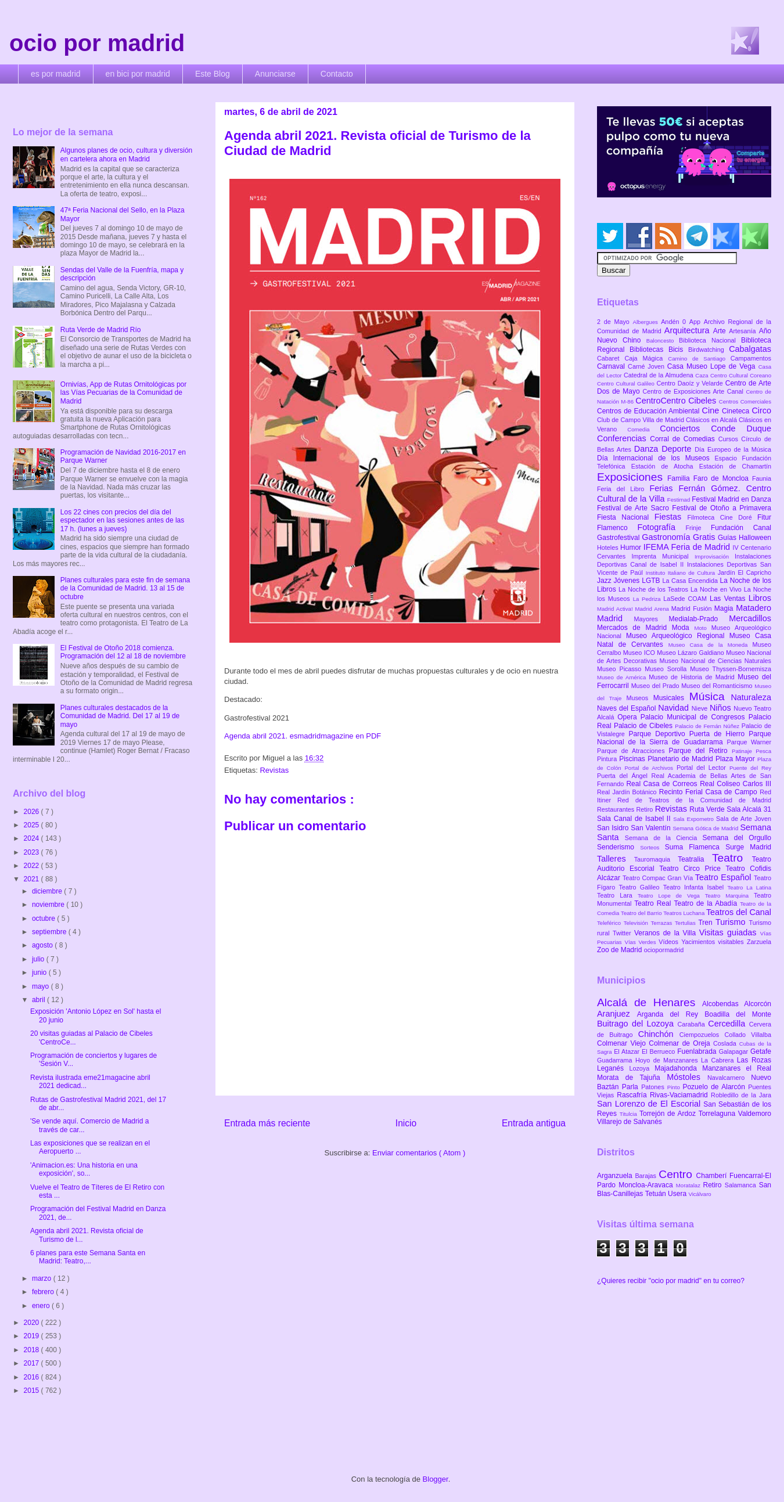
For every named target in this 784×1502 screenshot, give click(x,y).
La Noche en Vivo (717, 589)
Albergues (647, 322)
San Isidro (614, 828)
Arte (721, 331)
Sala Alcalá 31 (749, 809)
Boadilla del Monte (737, 1014)
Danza (647, 448)
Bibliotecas (649, 349)
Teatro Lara (617, 895)
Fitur (764, 517)
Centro (677, 1174)
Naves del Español (627, 708)
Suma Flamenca (695, 847)
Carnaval (612, 366)
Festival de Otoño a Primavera (721, 508)
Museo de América (623, 677)
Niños (721, 707)
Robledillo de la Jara (741, 1095)
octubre (44, 918)
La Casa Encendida (691, 580)
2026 (32, 812)
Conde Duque (741, 428)
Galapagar (734, 1051)
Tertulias (686, 923)
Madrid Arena (653, 609)
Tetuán (656, 1194)
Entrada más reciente (267, 1123)
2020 (32, 1323)
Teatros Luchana (684, 913)
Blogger (435, 1479)
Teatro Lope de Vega (671, 895)
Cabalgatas (750, 349)
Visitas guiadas (729, 932)
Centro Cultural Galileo (626, 383)
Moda (683, 628)
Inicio (405, 1123)
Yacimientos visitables (714, 941)
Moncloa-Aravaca (647, 1185)
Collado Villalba (748, 1034)
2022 (32, 866)
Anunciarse (275, 73)
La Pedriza (648, 599)
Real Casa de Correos (663, 784)
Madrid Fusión (692, 608)
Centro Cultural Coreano (740, 375)
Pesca (763, 751)
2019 (32, 1336)
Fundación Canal (741, 528)
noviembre (49, 905)
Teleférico (610, 923)
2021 (32, 879)
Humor (631, 547)
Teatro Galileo (641, 887)
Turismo (732, 922)
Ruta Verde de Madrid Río (100, 330)
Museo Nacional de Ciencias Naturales (715, 660)
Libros (760, 598)
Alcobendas (723, 1004)
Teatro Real (654, 903)
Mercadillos (750, 618)
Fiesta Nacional (625, 517)
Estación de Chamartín (735, 466)
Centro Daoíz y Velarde (690, 383)
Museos (639, 697)
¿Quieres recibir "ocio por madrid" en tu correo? (671, 1281)
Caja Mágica (646, 358)
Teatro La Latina (749, 887)
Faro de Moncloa (722, 478)
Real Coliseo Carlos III (735, 784)
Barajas (647, 1175)
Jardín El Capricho (744, 572)
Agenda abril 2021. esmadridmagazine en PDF (302, 736)
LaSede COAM (686, 598)
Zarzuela (759, 941)
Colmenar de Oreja (681, 1043)
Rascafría (633, 1095)
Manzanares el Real (736, 1068)
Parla (631, 1087)
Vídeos (670, 941)
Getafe (760, 1051)
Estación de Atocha (665, 466)
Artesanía (743, 330)
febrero (44, 1292)
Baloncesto (662, 340)
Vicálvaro (699, 1194)
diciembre (48, 891)
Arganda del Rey (671, 1014)
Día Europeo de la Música (733, 449)
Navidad (674, 707)
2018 (32, 1350)
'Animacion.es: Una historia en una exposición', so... (84, 1169)
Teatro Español (724, 877)
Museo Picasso (621, 668)
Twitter (623, 933)
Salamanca (742, 1185)
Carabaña (692, 1024)
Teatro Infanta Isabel (695, 887)
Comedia (643, 429)
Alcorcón (757, 1004)
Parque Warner (749, 742)
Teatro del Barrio (642, 913)
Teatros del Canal (738, 912)
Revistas (274, 770)
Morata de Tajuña (632, 1078)
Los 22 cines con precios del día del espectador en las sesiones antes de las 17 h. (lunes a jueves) (122, 520)
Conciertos (685, 428)
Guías (728, 538)
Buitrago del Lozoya (637, 1023)
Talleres (615, 858)
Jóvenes (628, 581)
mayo (41, 986)
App (696, 321)
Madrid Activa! (616, 609)
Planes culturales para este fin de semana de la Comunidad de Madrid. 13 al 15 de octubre (125, 588)
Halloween (755, 538)
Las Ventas (729, 599)
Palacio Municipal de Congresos (695, 717)
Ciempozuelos (702, 1034)
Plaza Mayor (736, 759)
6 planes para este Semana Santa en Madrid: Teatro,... (87, 1257)
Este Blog (212, 73)
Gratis (705, 537)
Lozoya (641, 1068)
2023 (32, 852)
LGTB (652, 581)
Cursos (730, 438)
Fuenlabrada (698, 1051)
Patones (654, 1086)
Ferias (663, 488)
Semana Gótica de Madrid (706, 828)
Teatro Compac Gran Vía (659, 877)
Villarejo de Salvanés (629, 1122)
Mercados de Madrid (634, 628)
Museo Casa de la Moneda (710, 645)
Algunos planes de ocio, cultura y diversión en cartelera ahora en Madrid (126, 154)
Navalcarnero (729, 1077)
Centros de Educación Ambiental (649, 411)
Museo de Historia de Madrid (693, 676)
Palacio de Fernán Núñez (708, 726)
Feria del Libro (623, 488)
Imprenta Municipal (663, 556)
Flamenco (617, 528)
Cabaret (610, 358)
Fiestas (671, 516)
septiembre (50, 932)
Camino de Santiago (699, 358)
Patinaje (744, 751)
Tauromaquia (656, 859)
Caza (702, 375)
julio (39, 959)
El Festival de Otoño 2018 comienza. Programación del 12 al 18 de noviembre (123, 652)
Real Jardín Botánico (628, 791)
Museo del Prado (656, 685)
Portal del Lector (703, 767)
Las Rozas (754, 1060)
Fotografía (661, 527)
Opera (628, 717)
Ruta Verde (708, 809)
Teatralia (695, 859)
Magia (725, 608)
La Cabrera (719, 1060)
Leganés (613, 1068)
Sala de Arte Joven (743, 818)
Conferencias (623, 438)
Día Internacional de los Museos (656, 458)
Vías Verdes (642, 942)
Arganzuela (616, 1176)
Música (710, 696)
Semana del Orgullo (736, 838)
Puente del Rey (750, 768)
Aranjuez (617, 1013)
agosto (43, 945)
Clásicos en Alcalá (712, 419)
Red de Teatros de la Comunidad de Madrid (694, 800)
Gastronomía (667, 537)
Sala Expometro (694, 819)
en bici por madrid (138, 73)
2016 (32, 1377)
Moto (702, 628)
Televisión (637, 923)
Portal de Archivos (650, 768)
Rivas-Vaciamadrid (680, 1095)
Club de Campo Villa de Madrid (641, 419)
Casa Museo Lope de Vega (712, 366)
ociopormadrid (664, 949)
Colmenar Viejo (623, 1043)
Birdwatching (708, 349)
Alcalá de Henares (649, 1002)
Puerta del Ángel (624, 775)
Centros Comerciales (745, 401)
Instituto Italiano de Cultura (682, 573)
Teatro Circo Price (692, 869)
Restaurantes (616, 809)
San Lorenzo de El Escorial (650, 1103)
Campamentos (751, 358)
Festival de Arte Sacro (634, 508)
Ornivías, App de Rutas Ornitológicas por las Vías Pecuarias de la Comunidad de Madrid (123, 392)
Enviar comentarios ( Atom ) (418, 1152)
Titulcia (629, 1114)
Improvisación (715, 556)
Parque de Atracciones (632, 750)
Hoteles (608, 547)
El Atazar (628, 1051)
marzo (42, 1278)
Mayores (651, 618)
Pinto (675, 1087)
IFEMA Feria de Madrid (688, 547)
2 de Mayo (615, 321)
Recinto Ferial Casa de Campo (709, 792)
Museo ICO (640, 652)
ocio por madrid (97, 43)
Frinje (697, 527)
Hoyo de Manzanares (668, 1060)
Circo (761, 410)
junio (40, 972)
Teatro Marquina (729, 895)
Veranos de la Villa (666, 933)
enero (42, 1306)
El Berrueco (659, 1051)
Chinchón (658, 1034)
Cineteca (736, 411)
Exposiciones (632, 477)
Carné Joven (647, 366)
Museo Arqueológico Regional (677, 636)
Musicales (671, 698)
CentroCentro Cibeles (677, 400)
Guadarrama (616, 1060)
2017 (32, 1363)
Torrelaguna (718, 1114)
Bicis (678, 349)
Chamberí (712, 1176)
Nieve (701, 708)
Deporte (678, 448)
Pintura (608, 758)
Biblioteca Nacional (710, 340)
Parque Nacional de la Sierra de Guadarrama (684, 738)
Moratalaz (689, 1185)
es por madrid (56, 73)
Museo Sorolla (667, 668)
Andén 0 (675, 321)
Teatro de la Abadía (707, 903)
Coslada (726, 1043)
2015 (32, 1390)
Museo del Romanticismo (717, 685)
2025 (32, 825)
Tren (706, 923)
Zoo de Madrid (620, 950)
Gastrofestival (619, 538)
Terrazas (663, 923)
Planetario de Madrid (681, 759)
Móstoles (687, 1077)
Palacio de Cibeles (644, 726)
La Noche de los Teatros (654, 589)
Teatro (732, 858)
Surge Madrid (748, 847)
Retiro (645, 809)
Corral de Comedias (684, 439)
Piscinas (633, 759)
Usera (678, 1194)
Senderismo (618, 847)
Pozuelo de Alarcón (715, 1087)
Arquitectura (688, 330)
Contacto (337, 73)
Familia (680, 478)
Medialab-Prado (699, 619)
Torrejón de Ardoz (669, 1114)
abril (39, 1000)
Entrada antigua (534, 1123)
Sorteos (652, 847)
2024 (32, 838)
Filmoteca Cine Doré (722, 517)
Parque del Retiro (700, 751)
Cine (712, 410)
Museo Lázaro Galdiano (691, 652)
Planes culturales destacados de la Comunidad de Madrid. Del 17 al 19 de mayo (119, 716)
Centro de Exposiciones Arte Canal (694, 391)
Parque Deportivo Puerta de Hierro (689, 734)
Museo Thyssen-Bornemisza (730, 668)
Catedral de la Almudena (659, 375)
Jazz (605, 581)
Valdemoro (754, 1114)
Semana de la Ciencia (664, 837)
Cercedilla (728, 1023)
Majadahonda (678, 1068)
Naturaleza (751, 697)
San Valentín (651, 828)
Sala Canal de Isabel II (635, 819)
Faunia (761, 478)
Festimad (679, 499)
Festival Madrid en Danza (731, 499)
